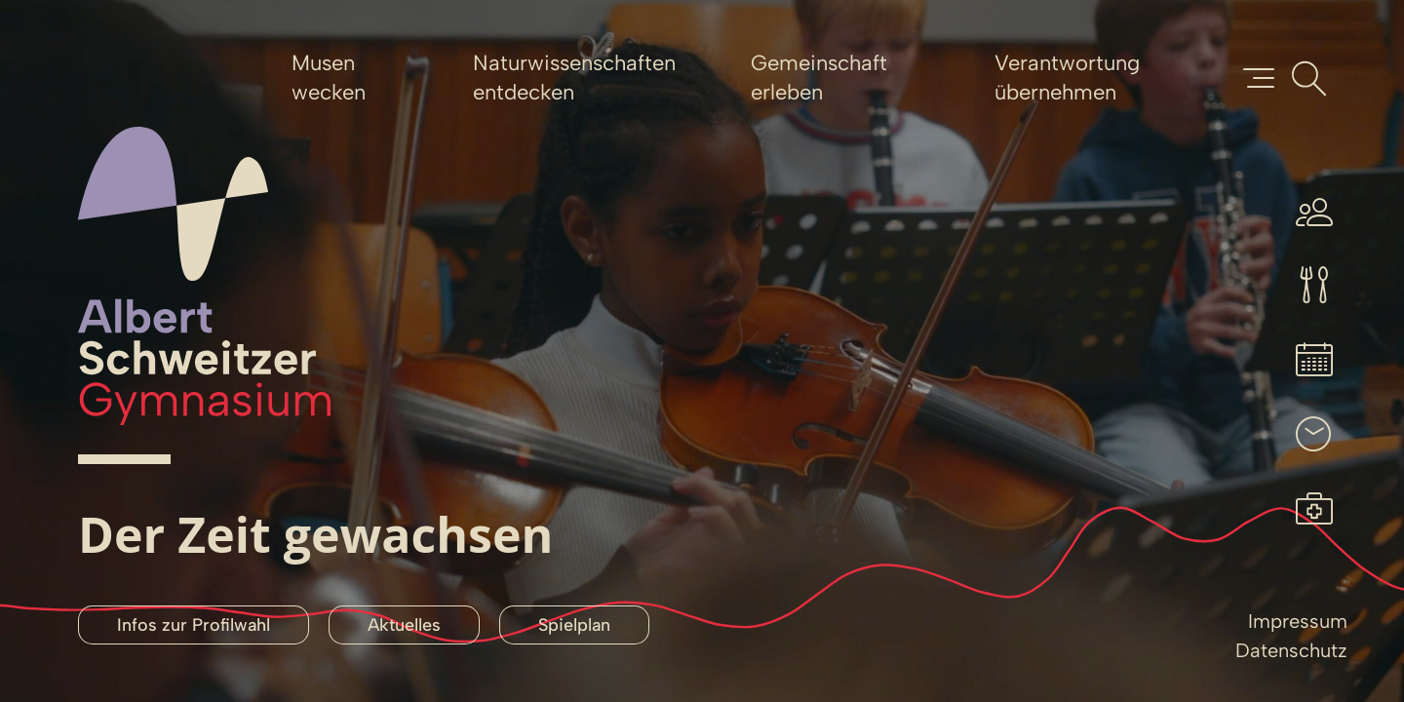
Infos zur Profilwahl (193, 625)
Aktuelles (404, 625)
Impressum (1297, 621)
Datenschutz (1291, 650)
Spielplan (574, 625)
